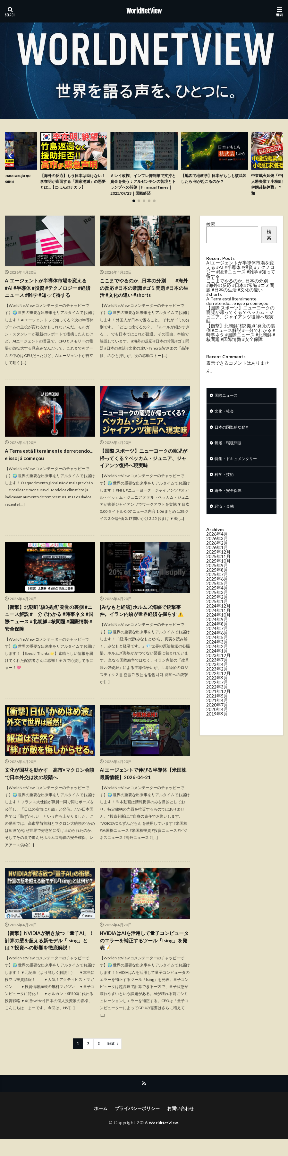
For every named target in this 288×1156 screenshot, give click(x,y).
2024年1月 (217, 668)
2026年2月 (217, 560)
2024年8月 (217, 641)
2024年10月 (218, 632)
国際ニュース (228, 406)
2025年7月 (217, 591)
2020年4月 (217, 726)
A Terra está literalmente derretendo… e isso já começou (42, 466)
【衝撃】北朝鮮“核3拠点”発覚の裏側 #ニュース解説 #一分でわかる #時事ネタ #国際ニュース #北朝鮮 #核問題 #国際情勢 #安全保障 (50, 631)
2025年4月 (217, 605)
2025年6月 (217, 596)
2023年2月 (217, 686)
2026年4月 (217, 551)
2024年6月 (217, 650)
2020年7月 (217, 722)
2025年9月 (217, 582)
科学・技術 (226, 490)
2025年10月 (218, 578)
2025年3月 (217, 609)
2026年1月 (217, 564)
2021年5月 (217, 713)
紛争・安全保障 (230, 506)
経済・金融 (226, 523)
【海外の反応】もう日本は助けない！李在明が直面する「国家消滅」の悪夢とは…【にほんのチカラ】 (73, 186)
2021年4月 (217, 717)
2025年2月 (217, 614)
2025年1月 (217, 618)
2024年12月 (218, 623)
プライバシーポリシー (137, 1125)
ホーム (100, 1125)
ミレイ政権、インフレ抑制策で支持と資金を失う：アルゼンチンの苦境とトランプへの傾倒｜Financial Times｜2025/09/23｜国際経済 (143, 189)
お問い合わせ (180, 1125)
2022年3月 (217, 704)
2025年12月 (218, 569)
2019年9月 (217, 731)
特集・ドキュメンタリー (239, 473)
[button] (11, 161)
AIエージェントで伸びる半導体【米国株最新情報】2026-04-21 (143, 787)
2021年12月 (218, 708)
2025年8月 (217, 587)
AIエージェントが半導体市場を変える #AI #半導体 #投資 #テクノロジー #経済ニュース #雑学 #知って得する (50, 298)
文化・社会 (226, 423)
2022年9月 (217, 695)
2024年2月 (217, 663)
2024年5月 (217, 654)
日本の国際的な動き (235, 439)
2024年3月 (217, 659)
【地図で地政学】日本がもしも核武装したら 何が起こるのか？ (213, 179)
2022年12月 (218, 690)
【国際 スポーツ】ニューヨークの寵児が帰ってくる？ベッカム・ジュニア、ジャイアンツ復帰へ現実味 (144, 470)
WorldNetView (144, 11)
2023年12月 (218, 672)
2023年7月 (217, 677)
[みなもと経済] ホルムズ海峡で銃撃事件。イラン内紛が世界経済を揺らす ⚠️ (144, 624)
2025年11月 (218, 573)
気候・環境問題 (230, 456)
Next (111, 1059)
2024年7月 (217, 645)
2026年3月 (217, 555)
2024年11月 (218, 627)
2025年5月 (217, 600)
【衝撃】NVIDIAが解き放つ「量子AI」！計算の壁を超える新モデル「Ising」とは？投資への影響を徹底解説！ (49, 959)
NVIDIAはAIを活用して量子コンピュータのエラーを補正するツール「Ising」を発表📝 (144, 955)
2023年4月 (217, 681)
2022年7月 (217, 699)
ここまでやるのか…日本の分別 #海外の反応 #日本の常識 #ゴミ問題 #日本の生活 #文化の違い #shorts (144, 298)
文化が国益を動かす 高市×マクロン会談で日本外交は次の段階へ (50, 787)
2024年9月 (217, 636)
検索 (210, 234)
